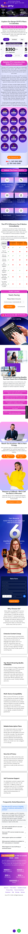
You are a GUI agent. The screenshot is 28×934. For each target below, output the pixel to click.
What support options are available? (11, 837)
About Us (6, 887)
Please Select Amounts (14, 299)
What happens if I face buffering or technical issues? (11, 847)
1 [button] (10, 57)
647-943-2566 (14, 163)
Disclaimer (7, 892)
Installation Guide (22, 887)
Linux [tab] (6, 39)
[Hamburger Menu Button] (25, 6)
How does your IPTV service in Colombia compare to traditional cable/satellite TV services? (13, 808)
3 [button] (15, 57)
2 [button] (12, 57)
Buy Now (9, 55)
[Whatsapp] (19, 930)
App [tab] (22, 39)
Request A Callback (14, 502)
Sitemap (17, 892)
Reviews (23, 892)
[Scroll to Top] (14, 931)
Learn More (17, 55)
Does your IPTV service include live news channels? (13, 832)
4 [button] (18, 57)
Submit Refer (14, 601)
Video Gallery (13, 887)
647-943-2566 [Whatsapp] (19, 2)
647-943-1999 (9, 2)
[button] (14, 48)
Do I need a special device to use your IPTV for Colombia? (12, 827)
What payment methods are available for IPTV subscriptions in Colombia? (13, 842)
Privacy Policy (9, 890)
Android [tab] (14, 39)
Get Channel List (14, 157)
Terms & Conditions (19, 890)
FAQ (13, 892)
